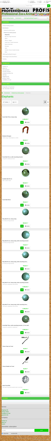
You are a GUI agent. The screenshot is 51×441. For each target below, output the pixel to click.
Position (6, 102)
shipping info (5, 76)
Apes (6, 48)
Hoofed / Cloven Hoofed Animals (12, 50)
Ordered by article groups (9, 30)
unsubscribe (13, 433)
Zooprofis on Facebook (8, 87)
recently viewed (6, 71)
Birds (6, 52)
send (41, 430)
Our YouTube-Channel (8, 88)
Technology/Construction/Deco (9, 56)
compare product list (7, 73)
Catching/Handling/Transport (31, 18)
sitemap (4, 75)
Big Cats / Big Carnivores (10, 36)
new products (5, 70)
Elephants (7, 34)
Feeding (4, 59)
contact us (5, 66)
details (27, 122)
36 (15, 102)
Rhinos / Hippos (8, 40)
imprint (3, 424)
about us (4, 68)
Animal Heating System (8, 18)
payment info (5, 415)
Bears (6, 38)
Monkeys (7, 46)
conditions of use (6, 79)
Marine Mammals (8, 44)
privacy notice (6, 78)
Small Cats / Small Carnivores (11, 42)
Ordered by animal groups (10, 32)
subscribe (5, 433)
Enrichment (19, 18)
